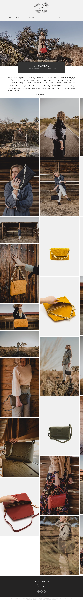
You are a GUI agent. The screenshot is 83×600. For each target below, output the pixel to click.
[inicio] (50, 18)
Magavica (10, 77)
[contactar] (77, 18)
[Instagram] (45, 591)
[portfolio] (68, 18)
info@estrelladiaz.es (41, 584)
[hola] (59, 18)
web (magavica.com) (57, 82)
